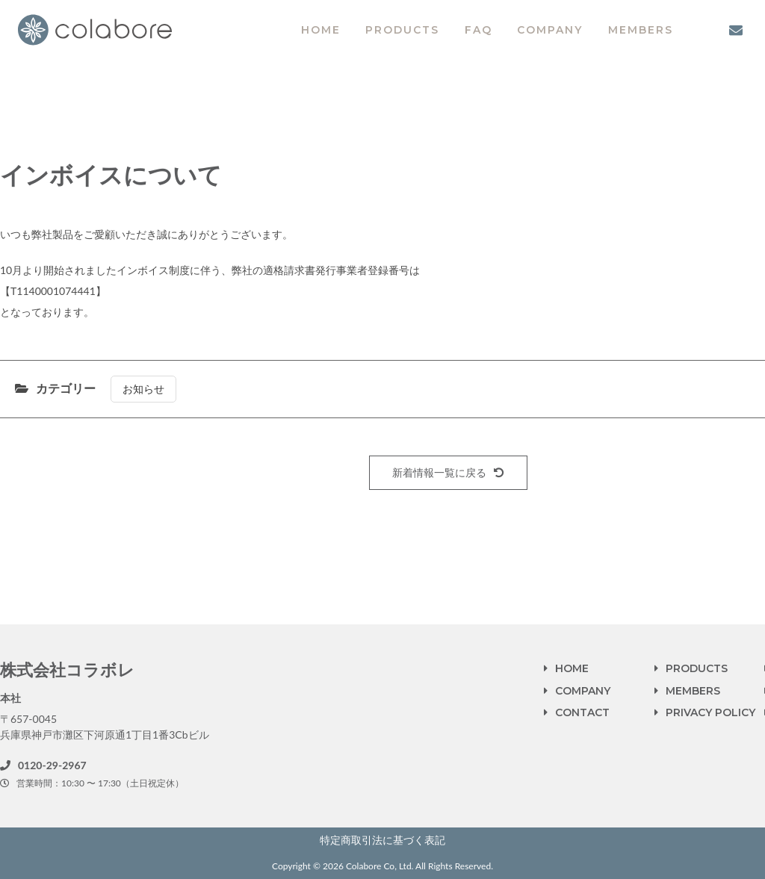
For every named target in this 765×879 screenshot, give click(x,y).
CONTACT (582, 712)
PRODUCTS (402, 30)
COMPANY (550, 30)
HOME (321, 30)
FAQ (478, 30)
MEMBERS (640, 30)
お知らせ (143, 388)
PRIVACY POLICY (710, 712)
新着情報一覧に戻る (448, 472)
